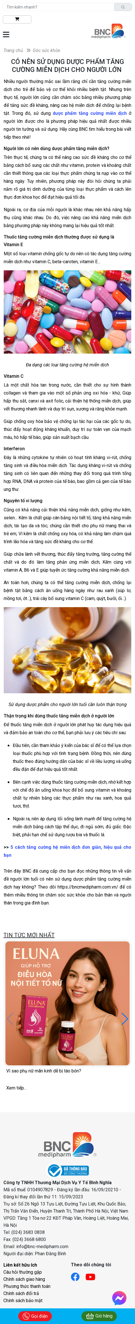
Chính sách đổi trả (21, 1293)
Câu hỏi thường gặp (22, 1272)
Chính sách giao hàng (24, 1279)
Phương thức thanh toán (26, 1286)
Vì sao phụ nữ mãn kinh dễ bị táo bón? (43, 1071)
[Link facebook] (78, 1275)
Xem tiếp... (16, 1088)
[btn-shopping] (17, 19)
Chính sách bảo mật (22, 1300)
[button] (125, 1019)
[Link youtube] (93, 1275)
